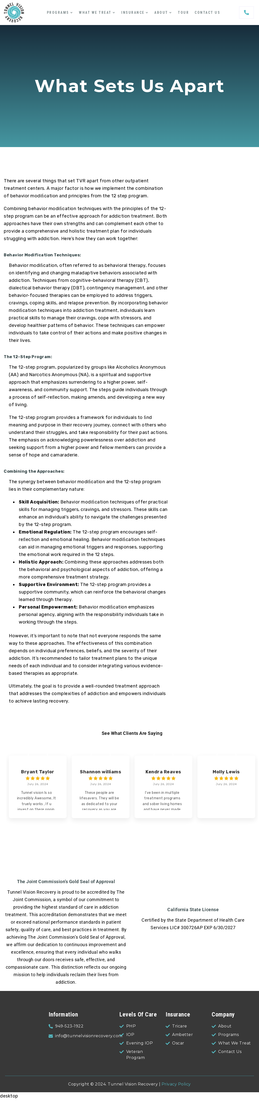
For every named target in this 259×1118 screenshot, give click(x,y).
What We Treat (95, 13)
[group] (38, 787)
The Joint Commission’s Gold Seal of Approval (66, 881)
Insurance (133, 13)
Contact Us (207, 13)
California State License (193, 909)
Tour (183, 13)
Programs (58, 13)
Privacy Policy (176, 1084)
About (161, 13)
